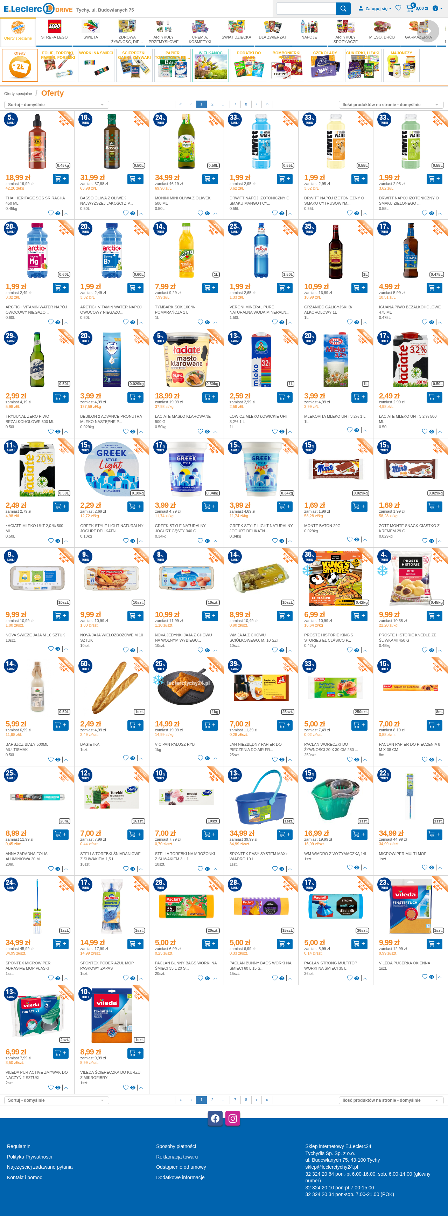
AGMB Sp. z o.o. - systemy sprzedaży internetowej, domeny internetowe (161, 1213)
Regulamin (18, 1146)
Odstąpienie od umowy (181, 1167)
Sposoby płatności (176, 1146)
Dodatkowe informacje (180, 1177)
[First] (180, 104)
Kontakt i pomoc (24, 1177)
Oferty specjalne (18, 93)
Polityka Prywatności (29, 1157)
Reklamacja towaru (177, 1157)
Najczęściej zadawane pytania (40, 1167)
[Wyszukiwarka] (306, 8)
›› (267, 104)
